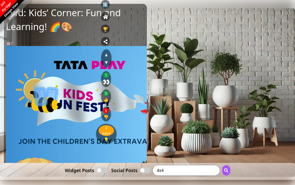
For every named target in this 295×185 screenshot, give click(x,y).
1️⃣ (105, 5)
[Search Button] (226, 170)
